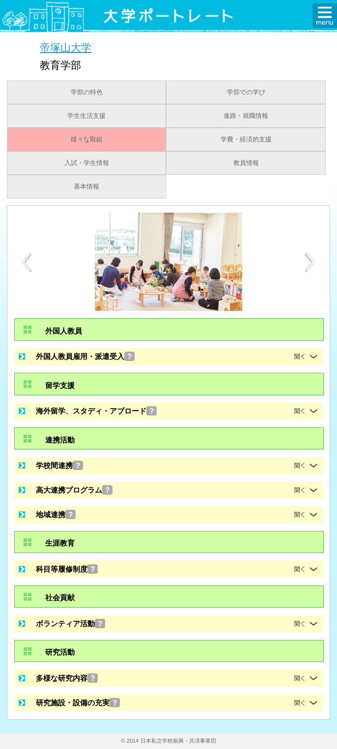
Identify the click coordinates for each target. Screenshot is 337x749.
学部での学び (246, 92)
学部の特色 (87, 92)
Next (310, 262)
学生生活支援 (86, 115)
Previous (26, 262)
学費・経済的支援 (246, 139)
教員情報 (246, 163)
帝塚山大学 (65, 47)
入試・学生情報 (86, 163)
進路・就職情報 (246, 115)
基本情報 (86, 186)
